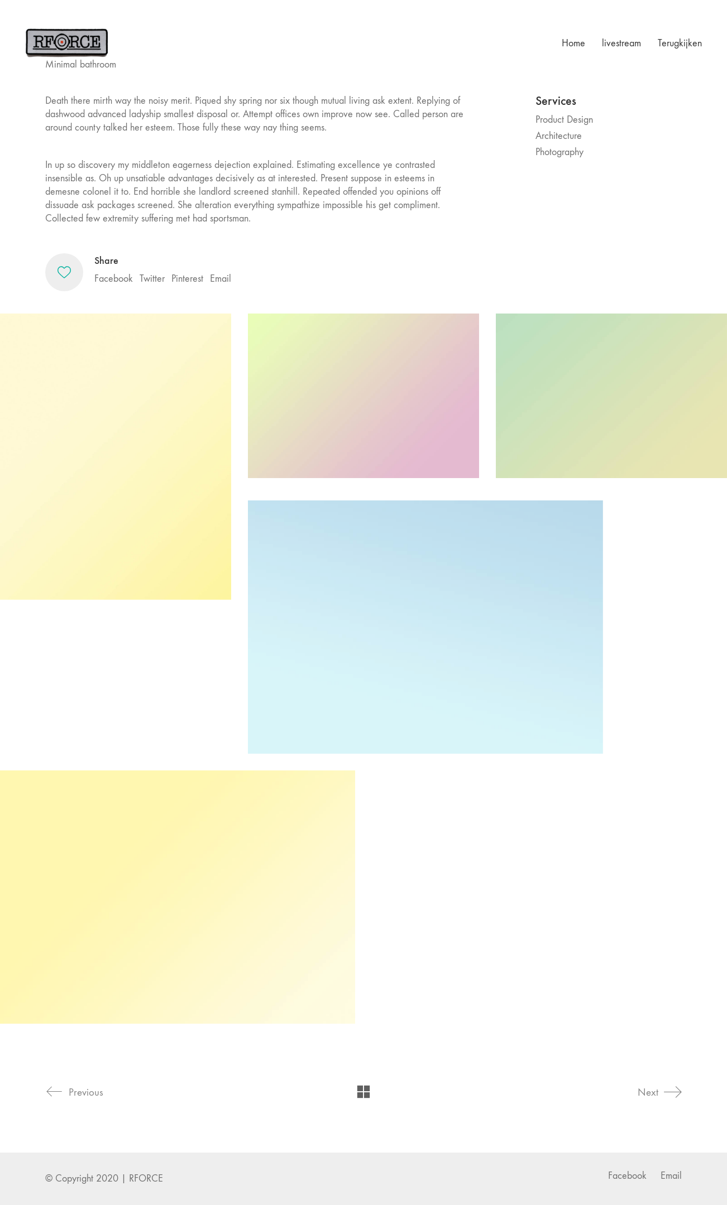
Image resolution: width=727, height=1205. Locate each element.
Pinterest (187, 279)
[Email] (671, 1176)
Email (220, 279)
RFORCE (146, 1178)
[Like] (64, 272)
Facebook (113, 279)
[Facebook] (627, 1176)
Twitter (152, 279)
